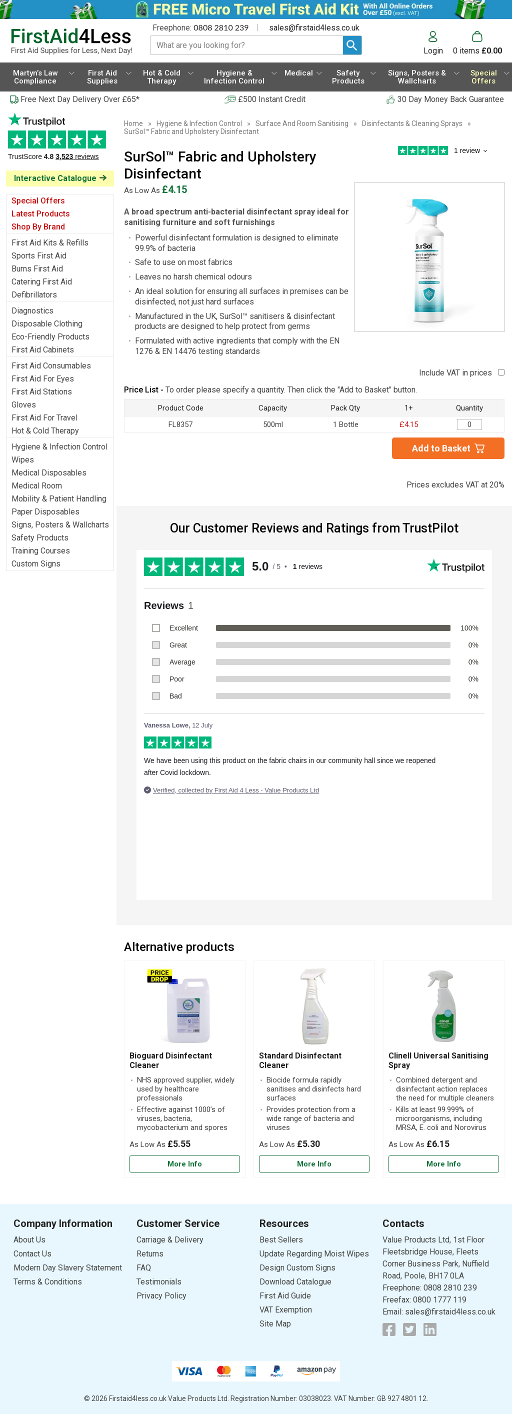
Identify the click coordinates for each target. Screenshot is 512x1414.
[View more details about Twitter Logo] (409, 1329)
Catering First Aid (42, 281)
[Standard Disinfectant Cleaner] (314, 1069)
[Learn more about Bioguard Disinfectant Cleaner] (185, 1164)
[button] (438, 43)
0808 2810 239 (221, 27)
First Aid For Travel (45, 417)
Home (133, 124)
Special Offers (38, 201)
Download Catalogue (296, 1281)
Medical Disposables (49, 473)
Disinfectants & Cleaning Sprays (412, 124)
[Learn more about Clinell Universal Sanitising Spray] (443, 1164)
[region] (185, 1008)
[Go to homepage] (71, 41)
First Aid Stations (42, 391)
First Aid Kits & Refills (50, 243)
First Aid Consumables (51, 365)
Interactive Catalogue (55, 178)
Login (433, 50)
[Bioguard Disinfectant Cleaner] (185, 1069)
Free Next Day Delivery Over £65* (80, 99)
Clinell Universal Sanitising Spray (438, 1060)
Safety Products (40, 537)
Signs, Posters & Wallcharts (60, 525)
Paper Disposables (46, 511)
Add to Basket (441, 448)
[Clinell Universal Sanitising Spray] (443, 1069)
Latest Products (41, 213)
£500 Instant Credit (272, 99)
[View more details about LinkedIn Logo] (430, 1329)
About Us (30, 1239)
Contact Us (33, 1253)
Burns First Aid (37, 269)
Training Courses (41, 551)
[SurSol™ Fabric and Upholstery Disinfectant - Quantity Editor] (469, 424)
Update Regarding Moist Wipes (314, 1253)
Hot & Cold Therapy (45, 431)
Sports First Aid (39, 255)
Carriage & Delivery (170, 1239)
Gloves (24, 405)
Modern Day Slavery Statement (68, 1267)
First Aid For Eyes (43, 379)
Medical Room (37, 485)
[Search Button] (352, 45)
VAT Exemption (286, 1309)
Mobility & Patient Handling (59, 499)
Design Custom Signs (298, 1267)
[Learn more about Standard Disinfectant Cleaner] (314, 1164)
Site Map (275, 1323)
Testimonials (60, 141)
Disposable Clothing (47, 323)
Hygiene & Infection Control (60, 447)
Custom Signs (36, 563)
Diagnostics (33, 311)
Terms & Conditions (48, 1281)
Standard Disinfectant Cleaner (300, 1060)
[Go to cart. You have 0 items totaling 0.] (477, 43)
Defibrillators (34, 295)
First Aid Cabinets (43, 349)
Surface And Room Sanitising (302, 124)
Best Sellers (281, 1239)
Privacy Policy (161, 1295)
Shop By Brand (38, 227)
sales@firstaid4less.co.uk (314, 27)
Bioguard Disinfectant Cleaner (171, 1060)
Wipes (23, 459)
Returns (150, 1253)
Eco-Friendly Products (51, 337)
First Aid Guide (285, 1295)
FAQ (143, 1267)
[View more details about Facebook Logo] (389, 1329)
